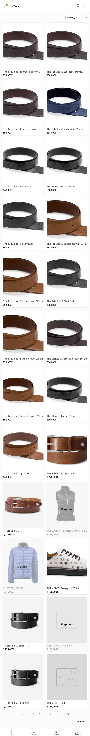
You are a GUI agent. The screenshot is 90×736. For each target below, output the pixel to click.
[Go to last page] (68, 714)
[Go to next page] (62, 714)
